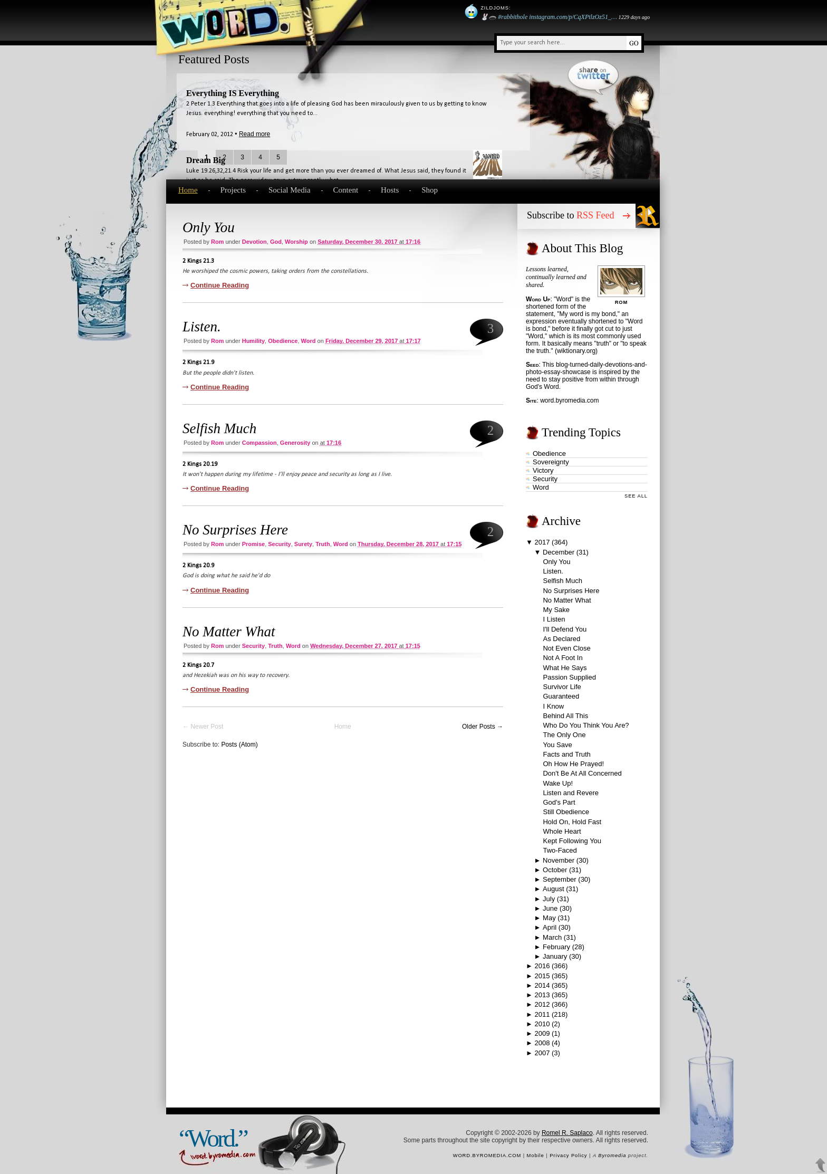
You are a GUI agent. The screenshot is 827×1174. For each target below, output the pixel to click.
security (279, 544)
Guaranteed (561, 696)
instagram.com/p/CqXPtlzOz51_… (573, 17)
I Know (553, 706)
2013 (542, 995)
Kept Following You (572, 841)
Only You (208, 227)
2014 (542, 985)
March (552, 937)
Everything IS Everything (232, 93)
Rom (217, 241)
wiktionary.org (576, 351)
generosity (295, 443)
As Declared (561, 639)
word (308, 341)
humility (253, 341)
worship (296, 241)
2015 (542, 976)
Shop (429, 190)
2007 (542, 1053)
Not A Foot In (562, 658)
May (549, 918)
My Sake (556, 610)
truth (322, 544)
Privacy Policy (568, 1155)
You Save (557, 745)
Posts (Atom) (239, 744)
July (549, 899)
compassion (259, 443)
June (550, 908)
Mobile (535, 1155)
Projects (233, 190)
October (555, 870)
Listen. (201, 327)
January (555, 956)
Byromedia (612, 1155)
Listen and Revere (571, 793)
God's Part (559, 802)
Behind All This (565, 716)
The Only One (564, 735)
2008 (542, 1043)
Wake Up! (558, 783)
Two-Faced (559, 850)
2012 (542, 1004)
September (559, 879)
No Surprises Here (235, 530)
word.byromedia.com (569, 400)
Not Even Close (566, 648)
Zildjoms (494, 8)
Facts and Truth (566, 754)
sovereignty (551, 462)
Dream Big (205, 160)
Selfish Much (219, 428)
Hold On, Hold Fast (572, 822)
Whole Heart (562, 831)
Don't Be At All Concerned (582, 773)
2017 (542, 542)
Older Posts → (482, 726)
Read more (254, 134)
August (553, 889)
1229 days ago (634, 17)
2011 (542, 1014)
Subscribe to (570, 215)
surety (303, 544)
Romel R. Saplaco (567, 1133)
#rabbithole (512, 17)
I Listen (554, 619)
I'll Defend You (564, 629)
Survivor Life (562, 687)
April (549, 927)
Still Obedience (566, 812)
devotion (254, 241)
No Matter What (228, 632)
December (558, 552)
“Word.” (213, 1138)
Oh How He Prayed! (573, 764)
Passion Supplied (569, 677)
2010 (542, 1024)
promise (253, 544)
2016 (542, 966)
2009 (542, 1033)
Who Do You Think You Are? (586, 725)
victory (543, 470)
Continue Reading (219, 285)
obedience (282, 341)
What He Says (564, 668)
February (556, 947)
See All (636, 496)
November (558, 860)
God (276, 241)
